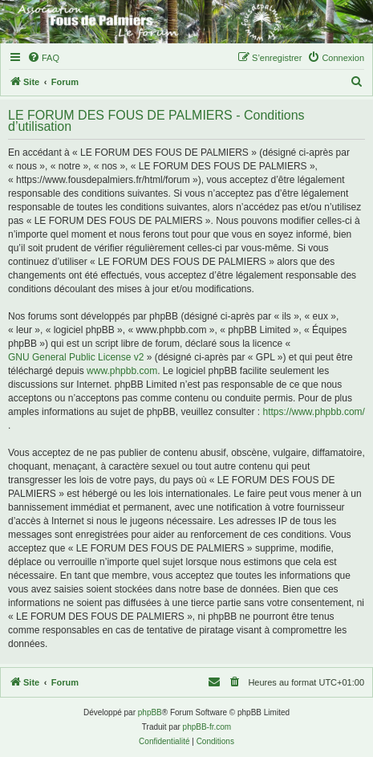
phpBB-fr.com (207, 726)
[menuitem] (43, 57)
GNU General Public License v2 (76, 357)
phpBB (150, 712)
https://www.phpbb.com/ (314, 411)
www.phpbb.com (122, 370)
